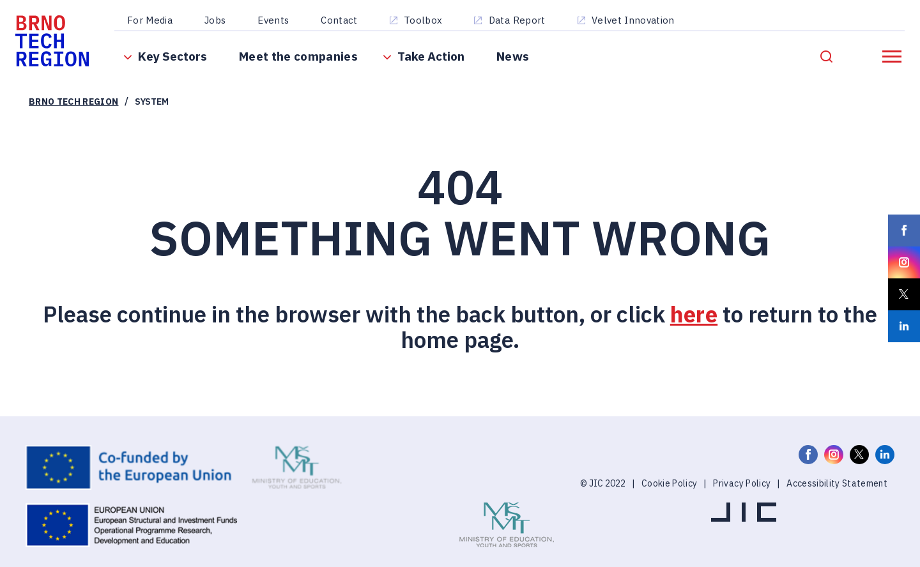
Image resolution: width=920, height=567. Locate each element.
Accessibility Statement (836, 499)
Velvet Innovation (636, 21)
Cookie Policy (669, 499)
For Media (153, 21)
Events (277, 21)
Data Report (521, 21)
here (693, 330)
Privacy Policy (741, 499)
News (516, 64)
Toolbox (427, 21)
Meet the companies (302, 64)
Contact (343, 21)
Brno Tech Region (73, 117)
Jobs (218, 21)
